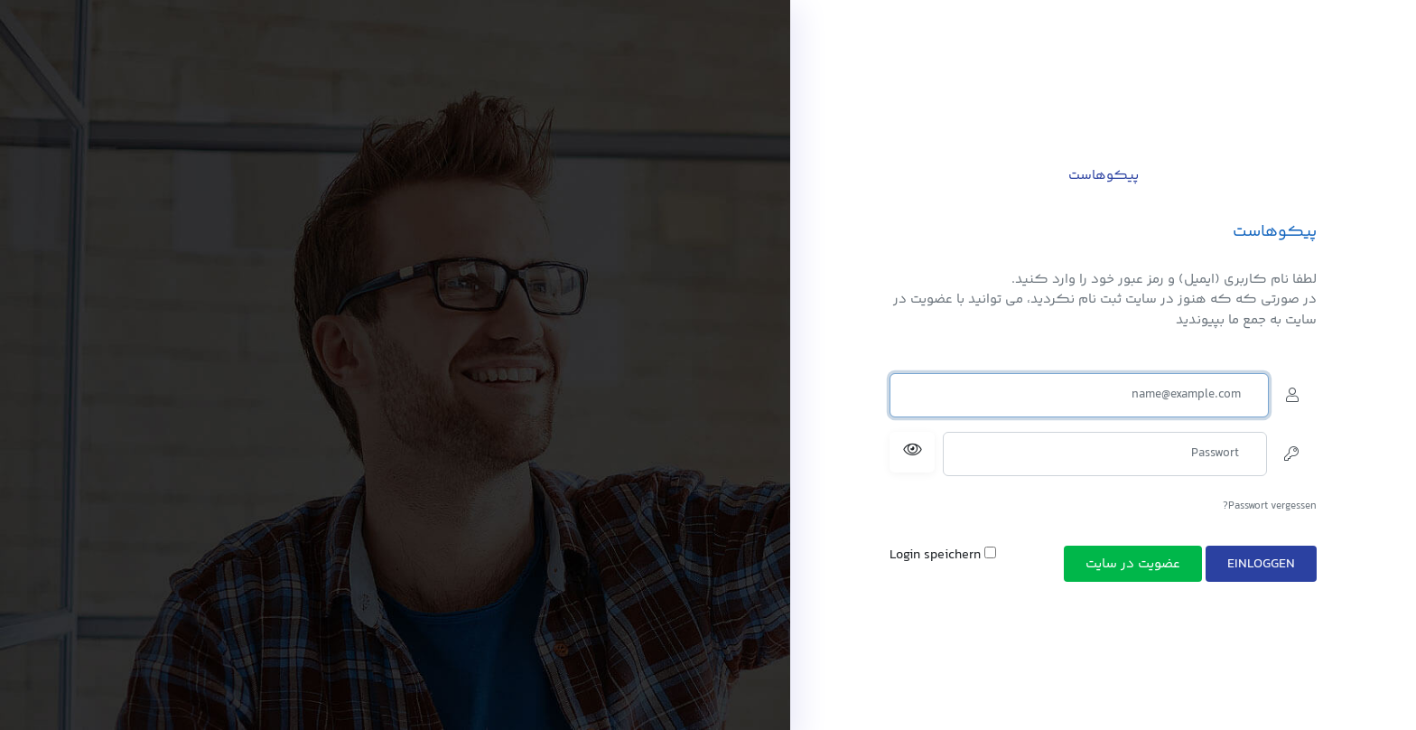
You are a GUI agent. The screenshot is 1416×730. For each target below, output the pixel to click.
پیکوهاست (1103, 175)
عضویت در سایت (1132, 564)
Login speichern (943, 556)
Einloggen (1261, 564)
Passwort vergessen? (1270, 506)
